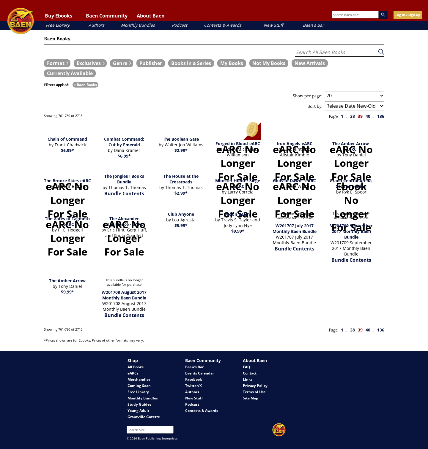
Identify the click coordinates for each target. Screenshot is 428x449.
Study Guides (139, 404)
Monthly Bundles (138, 25)
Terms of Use (254, 391)
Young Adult (138, 410)
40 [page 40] (368, 116)
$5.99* (181, 225)
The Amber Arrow (67, 280)
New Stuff (273, 25)
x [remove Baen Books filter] (75, 84)
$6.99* (67, 150)
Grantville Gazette (144, 416)
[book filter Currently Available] (70, 73)
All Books (136, 366)
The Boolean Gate (181, 139)
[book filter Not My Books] (268, 63)
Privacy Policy (255, 385)
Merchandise (139, 379)
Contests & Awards (222, 25)
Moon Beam (237, 214)
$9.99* (237, 231)
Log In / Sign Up (407, 14)
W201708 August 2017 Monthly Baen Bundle (124, 295)
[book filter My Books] (231, 63)
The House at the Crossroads (181, 179)
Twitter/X (193, 385)
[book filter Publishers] (150, 63)
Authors (96, 25)
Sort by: (315, 106)
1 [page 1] (342, 116)
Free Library (58, 25)
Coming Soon (139, 385)
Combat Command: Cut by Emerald (124, 141)
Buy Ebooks (58, 15)
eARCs (133, 373)
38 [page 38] (352, 116)
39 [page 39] (360, 116)
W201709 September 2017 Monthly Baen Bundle (351, 231)
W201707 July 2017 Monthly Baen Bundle (295, 228)
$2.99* (181, 150)
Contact (250, 373)
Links (247, 379)
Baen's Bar (313, 25)
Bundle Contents (124, 193)
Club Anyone (181, 214)
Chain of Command (67, 139)
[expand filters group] (57, 63)
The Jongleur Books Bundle (124, 179)
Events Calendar (199, 373)
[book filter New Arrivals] (310, 63)
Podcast (179, 25)
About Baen (151, 15)
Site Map (250, 398)
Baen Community (107, 15)
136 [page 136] (380, 116)
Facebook (193, 379)
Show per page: (307, 96)
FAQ (246, 366)
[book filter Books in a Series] (191, 63)
